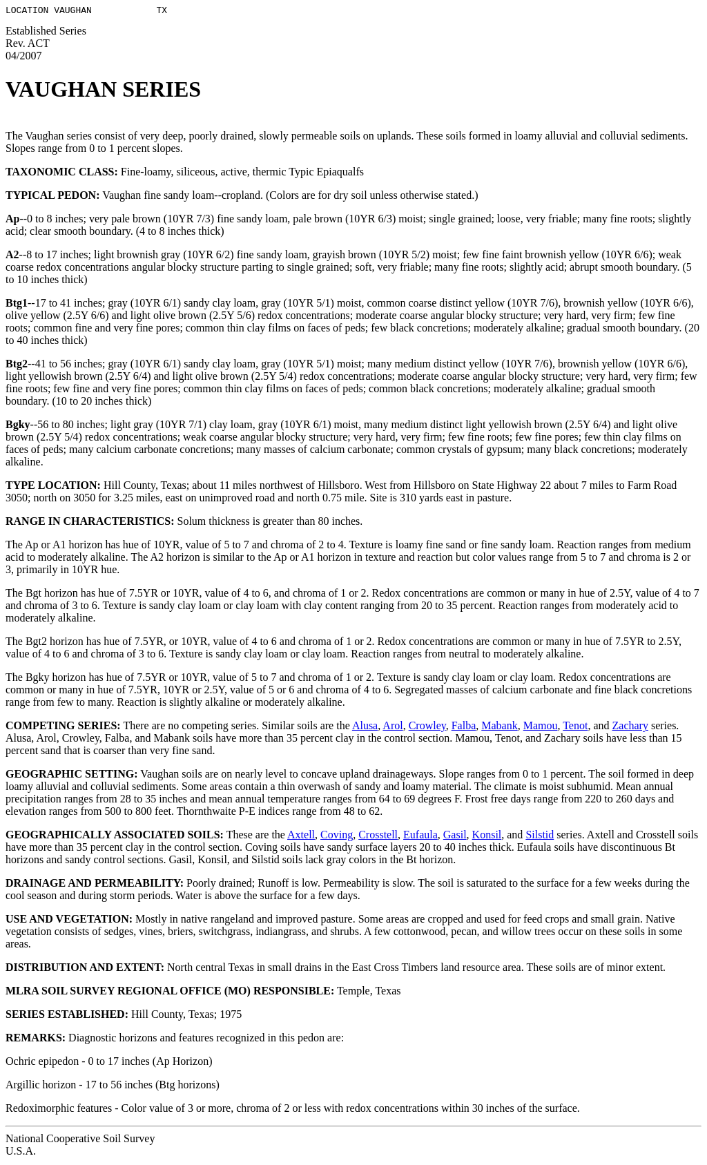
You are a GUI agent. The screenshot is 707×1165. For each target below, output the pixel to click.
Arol (392, 727)
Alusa (365, 727)
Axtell (301, 837)
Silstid (539, 837)
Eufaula (420, 837)
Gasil (455, 837)
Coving (336, 837)
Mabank (499, 727)
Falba (464, 727)
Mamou (540, 727)
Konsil (487, 837)
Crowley (427, 727)
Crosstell (378, 837)
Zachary (630, 727)
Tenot (575, 727)
